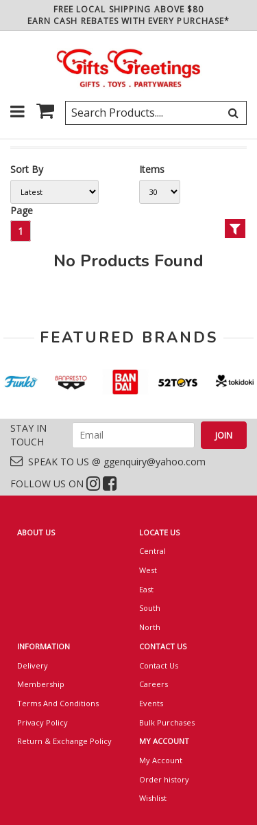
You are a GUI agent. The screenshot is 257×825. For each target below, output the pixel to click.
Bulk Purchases (167, 722)
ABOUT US (36, 532)
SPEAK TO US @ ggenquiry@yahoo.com (108, 461)
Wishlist (153, 798)
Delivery (32, 665)
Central (152, 551)
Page (21, 210)
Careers (153, 684)
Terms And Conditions (58, 703)
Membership (40, 684)
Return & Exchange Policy (64, 741)
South (149, 608)
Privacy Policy (42, 722)
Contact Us (158, 665)
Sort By (26, 169)
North (149, 627)
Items (151, 169)
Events (151, 703)
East (146, 589)
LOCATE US (159, 532)
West (148, 570)
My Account (160, 760)
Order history (164, 779)
